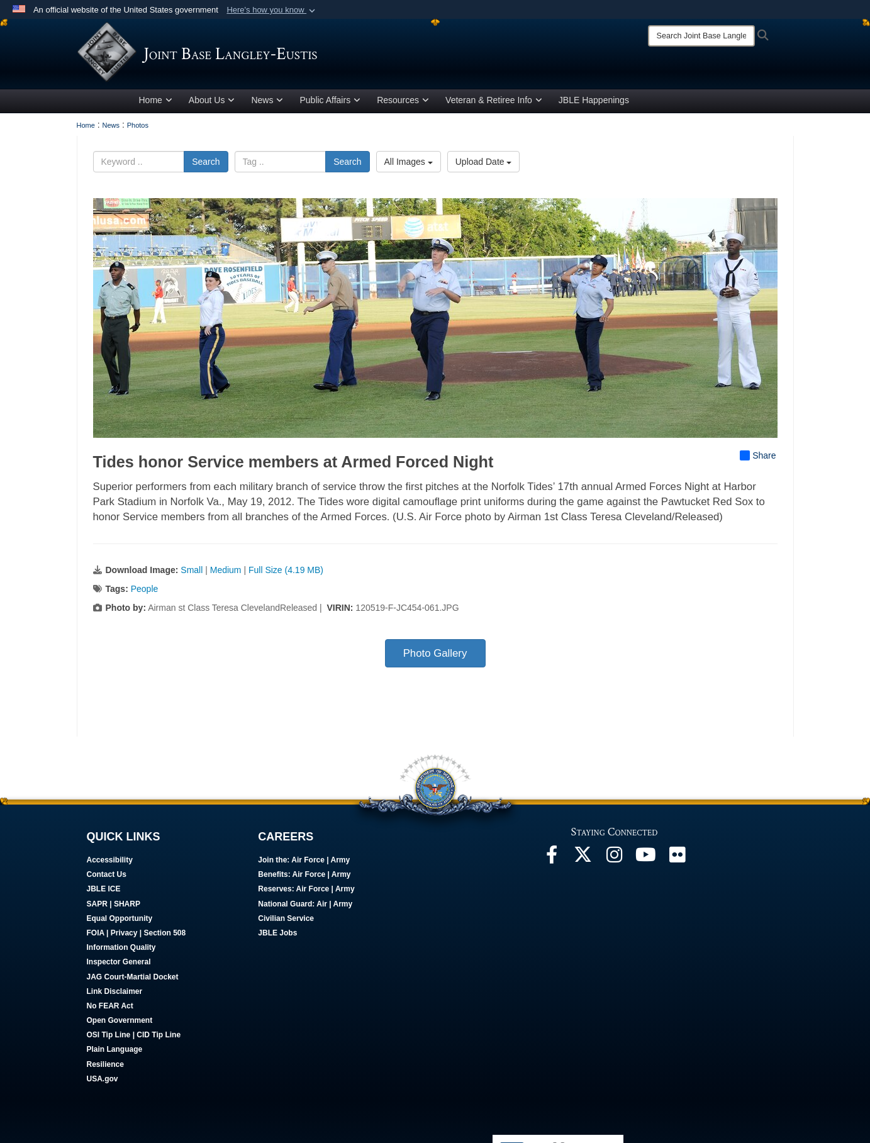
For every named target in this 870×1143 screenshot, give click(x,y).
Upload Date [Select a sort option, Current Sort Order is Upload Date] (483, 164)
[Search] (701, 36)
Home (155, 103)
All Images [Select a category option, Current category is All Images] (408, 164)
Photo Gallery (435, 656)
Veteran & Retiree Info (493, 103)
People (145, 591)
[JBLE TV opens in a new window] (646, 861)
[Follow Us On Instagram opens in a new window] (614, 861)
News (267, 103)
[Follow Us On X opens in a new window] (583, 861)
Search (206, 164)
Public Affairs (329, 103)
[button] (272, 10)
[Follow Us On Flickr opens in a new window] (677, 861)
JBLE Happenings (594, 103)
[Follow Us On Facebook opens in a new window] (551, 861)
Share (758, 458)
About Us (212, 103)
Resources (403, 103)
